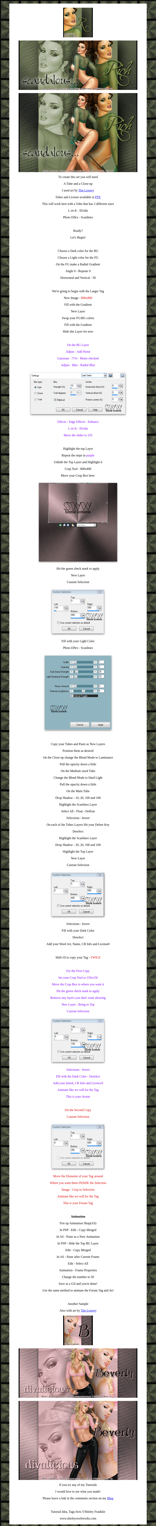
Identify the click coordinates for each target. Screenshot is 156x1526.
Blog (110, 1498)
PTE (98, 197)
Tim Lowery (86, 190)
